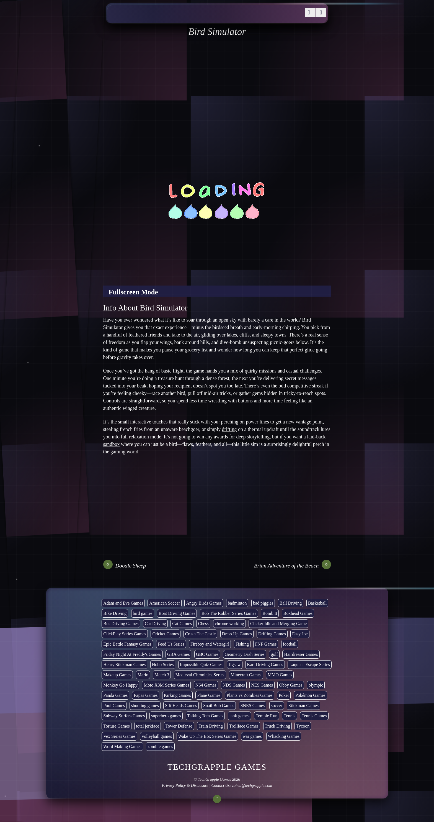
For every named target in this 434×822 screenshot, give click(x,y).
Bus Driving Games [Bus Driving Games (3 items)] (120, 623)
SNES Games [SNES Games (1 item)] (253, 705)
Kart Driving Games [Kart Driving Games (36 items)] (265, 664)
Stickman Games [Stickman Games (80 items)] (303, 705)
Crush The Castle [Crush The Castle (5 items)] (200, 633)
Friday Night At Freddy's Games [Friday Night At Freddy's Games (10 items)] (132, 654)
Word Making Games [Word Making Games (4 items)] (122, 746)
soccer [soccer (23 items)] (276, 705)
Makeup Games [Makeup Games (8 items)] (117, 674)
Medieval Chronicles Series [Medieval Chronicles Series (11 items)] (199, 674)
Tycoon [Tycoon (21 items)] (302, 726)
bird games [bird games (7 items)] (143, 613)
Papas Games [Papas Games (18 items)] (145, 695)
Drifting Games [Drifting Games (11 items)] (272, 633)
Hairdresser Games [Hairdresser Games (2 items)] (301, 654)
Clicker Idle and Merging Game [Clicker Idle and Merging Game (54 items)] (278, 623)
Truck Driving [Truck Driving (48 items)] (277, 726)
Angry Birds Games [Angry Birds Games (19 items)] (203, 603)
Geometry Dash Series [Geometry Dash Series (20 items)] (245, 654)
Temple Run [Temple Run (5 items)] (266, 715)
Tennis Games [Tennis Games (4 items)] (314, 715)
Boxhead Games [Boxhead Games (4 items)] (297, 613)
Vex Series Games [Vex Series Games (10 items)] (119, 736)
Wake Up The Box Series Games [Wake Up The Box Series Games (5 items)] (207, 736)
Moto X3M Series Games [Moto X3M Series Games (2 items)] (166, 685)
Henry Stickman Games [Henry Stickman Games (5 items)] (124, 664)
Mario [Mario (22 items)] (143, 674)
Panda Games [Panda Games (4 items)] (115, 695)
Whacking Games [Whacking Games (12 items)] (283, 736)
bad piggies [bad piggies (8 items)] (263, 603)
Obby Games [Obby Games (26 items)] (290, 685)
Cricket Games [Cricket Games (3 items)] (165, 633)
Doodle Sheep (124, 565)
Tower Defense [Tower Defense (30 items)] (179, 726)
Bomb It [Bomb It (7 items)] (269, 613)
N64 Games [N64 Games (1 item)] (205, 685)
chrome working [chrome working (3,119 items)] (229, 623)
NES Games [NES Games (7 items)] (262, 685)
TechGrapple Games (214, 779)
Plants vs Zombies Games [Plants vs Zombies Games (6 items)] (250, 695)
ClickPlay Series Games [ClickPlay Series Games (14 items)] (124, 633)
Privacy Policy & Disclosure (185, 785)
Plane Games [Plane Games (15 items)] (208, 695)
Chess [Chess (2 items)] (203, 623)
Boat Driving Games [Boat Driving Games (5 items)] (177, 613)
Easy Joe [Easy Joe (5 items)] (300, 633)
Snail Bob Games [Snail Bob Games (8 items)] (218, 705)
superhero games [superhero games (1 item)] (166, 715)
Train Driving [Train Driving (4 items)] (210, 726)
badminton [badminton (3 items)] (237, 603)
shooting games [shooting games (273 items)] (145, 705)
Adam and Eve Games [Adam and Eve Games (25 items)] (123, 603)
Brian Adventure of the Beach (292, 565)
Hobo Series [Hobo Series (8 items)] (163, 664)
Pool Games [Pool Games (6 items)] (114, 705)
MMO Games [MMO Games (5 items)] (280, 674)
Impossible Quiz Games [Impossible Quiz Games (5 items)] (201, 664)
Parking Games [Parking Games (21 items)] (177, 695)
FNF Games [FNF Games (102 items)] (266, 644)
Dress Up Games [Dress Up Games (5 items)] (237, 633)
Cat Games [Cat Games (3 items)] (182, 623)
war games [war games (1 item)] (252, 736)
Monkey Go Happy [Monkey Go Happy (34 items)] (120, 685)
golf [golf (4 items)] (274, 654)
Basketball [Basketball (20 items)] (317, 603)
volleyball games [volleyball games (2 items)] (157, 736)
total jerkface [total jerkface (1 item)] (147, 726)
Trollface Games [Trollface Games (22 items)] (244, 726)
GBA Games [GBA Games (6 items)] (178, 654)
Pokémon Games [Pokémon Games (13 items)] (310, 695)
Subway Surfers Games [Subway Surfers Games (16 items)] (124, 715)
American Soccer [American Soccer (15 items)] (164, 603)
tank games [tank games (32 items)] (239, 715)
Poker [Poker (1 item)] (284, 695)
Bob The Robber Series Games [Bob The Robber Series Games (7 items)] (229, 613)
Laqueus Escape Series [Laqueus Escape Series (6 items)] (309, 664)
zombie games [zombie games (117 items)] (160, 746)
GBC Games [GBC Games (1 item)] (207, 654)
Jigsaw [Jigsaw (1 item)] (235, 664)
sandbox (111, 444)
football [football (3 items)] (290, 644)
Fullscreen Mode (133, 292)
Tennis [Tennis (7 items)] (289, 715)
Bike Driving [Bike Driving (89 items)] (114, 613)
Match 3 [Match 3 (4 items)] (161, 674)
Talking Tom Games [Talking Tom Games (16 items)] (205, 715)
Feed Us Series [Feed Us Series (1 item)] (171, 644)
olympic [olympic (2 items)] (316, 685)
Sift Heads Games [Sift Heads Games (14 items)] (181, 705)
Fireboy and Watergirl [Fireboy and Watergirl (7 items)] (209, 644)
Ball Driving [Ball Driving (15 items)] (291, 603)
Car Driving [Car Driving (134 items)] (155, 623)
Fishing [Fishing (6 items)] (242, 644)
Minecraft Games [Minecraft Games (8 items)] (246, 674)
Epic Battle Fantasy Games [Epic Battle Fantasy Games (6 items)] (127, 644)
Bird (306, 320)
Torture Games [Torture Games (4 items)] (116, 726)
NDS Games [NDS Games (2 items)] (234, 685)
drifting (229, 429)
